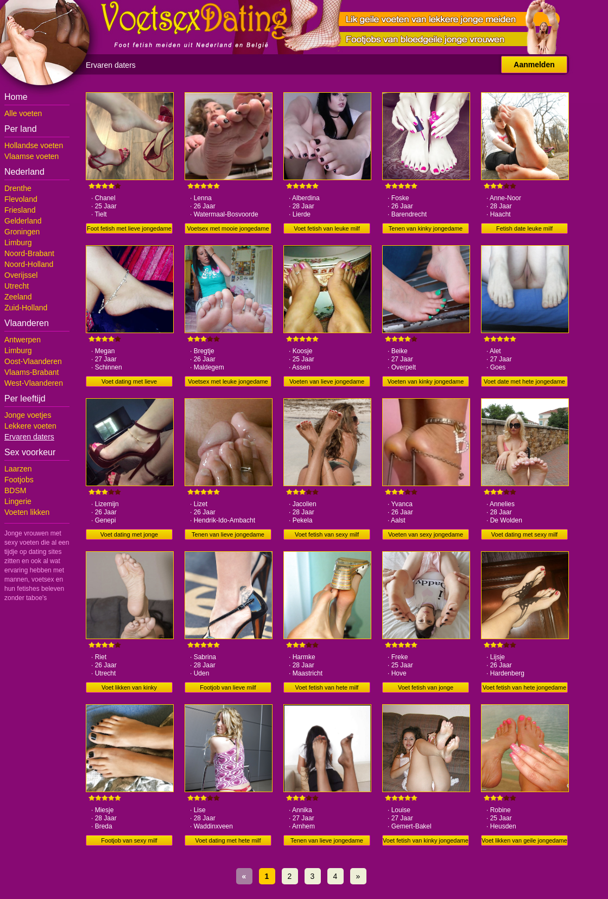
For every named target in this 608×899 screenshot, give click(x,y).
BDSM (15, 490)
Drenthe (17, 188)
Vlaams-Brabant (31, 372)
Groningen (22, 231)
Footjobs (19, 479)
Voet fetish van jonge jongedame (425, 688)
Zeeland (18, 296)
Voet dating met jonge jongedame (129, 535)
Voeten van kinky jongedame (426, 381)
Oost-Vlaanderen (33, 361)
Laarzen (18, 468)
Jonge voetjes (27, 415)
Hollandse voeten (33, 145)
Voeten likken (26, 512)
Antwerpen (22, 339)
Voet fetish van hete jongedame (524, 687)
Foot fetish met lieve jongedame (129, 228)
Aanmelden (534, 64)
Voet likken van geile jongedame (524, 840)
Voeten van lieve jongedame (326, 381)
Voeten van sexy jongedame (425, 534)
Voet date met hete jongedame (524, 381)
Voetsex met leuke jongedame (228, 381)
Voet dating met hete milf (228, 840)
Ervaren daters (29, 436)
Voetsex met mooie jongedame (228, 228)
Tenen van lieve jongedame (228, 534)
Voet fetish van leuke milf (327, 228)
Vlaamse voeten (31, 156)
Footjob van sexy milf (129, 840)
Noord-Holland (28, 264)
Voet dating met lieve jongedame (129, 382)
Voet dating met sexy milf (524, 534)
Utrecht (16, 286)
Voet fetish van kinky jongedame (425, 840)
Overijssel (20, 275)
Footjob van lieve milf (228, 687)
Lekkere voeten (30, 426)
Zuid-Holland (25, 307)
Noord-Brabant (29, 253)
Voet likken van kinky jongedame (129, 688)
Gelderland (23, 220)
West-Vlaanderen (33, 383)
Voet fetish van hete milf (327, 687)
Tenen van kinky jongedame (426, 228)
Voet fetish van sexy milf (327, 534)
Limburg (18, 242)
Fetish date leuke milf (524, 228)
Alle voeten (23, 113)
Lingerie (17, 501)
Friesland (20, 210)
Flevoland (20, 199)
